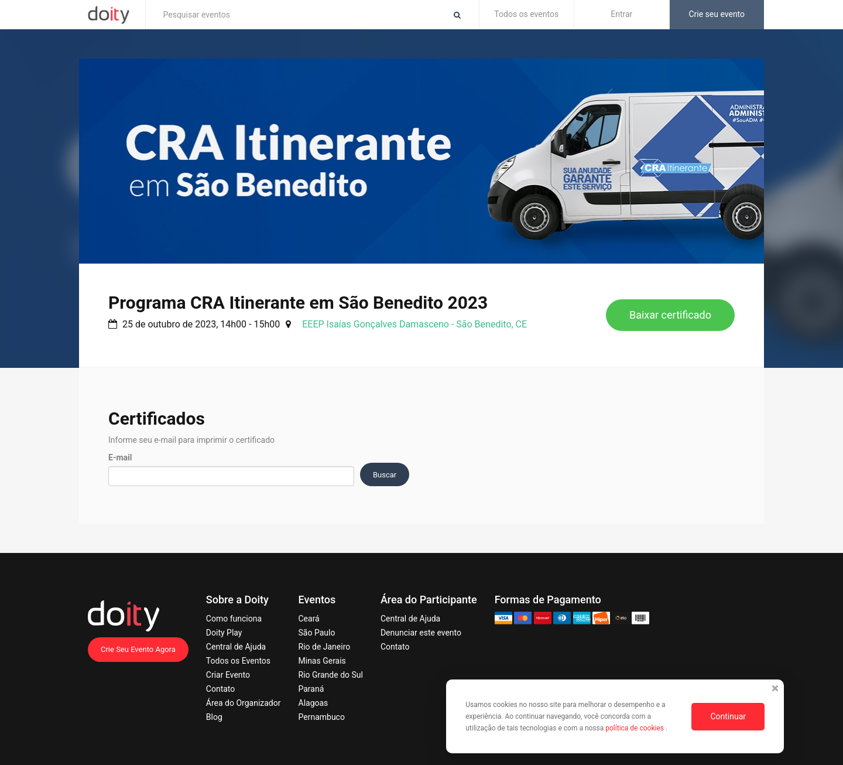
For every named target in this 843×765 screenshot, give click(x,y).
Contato (220, 689)
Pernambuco (322, 717)
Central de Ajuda (236, 646)
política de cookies (635, 728)
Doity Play (224, 632)
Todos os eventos (526, 14)
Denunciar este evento (421, 632)
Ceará (309, 618)
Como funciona (234, 618)
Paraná (311, 689)
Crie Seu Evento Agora (138, 649)
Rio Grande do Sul (331, 674)
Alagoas (313, 703)
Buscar (384, 474)
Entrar (621, 14)
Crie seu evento (716, 14)
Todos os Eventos (238, 660)
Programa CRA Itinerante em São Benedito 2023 (298, 302)
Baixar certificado (670, 315)
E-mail (120, 457)
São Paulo (317, 632)
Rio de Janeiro (325, 646)
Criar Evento (228, 674)
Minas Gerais (322, 660)
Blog (214, 717)
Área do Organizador (243, 703)
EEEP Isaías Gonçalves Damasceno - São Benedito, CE (414, 324)
